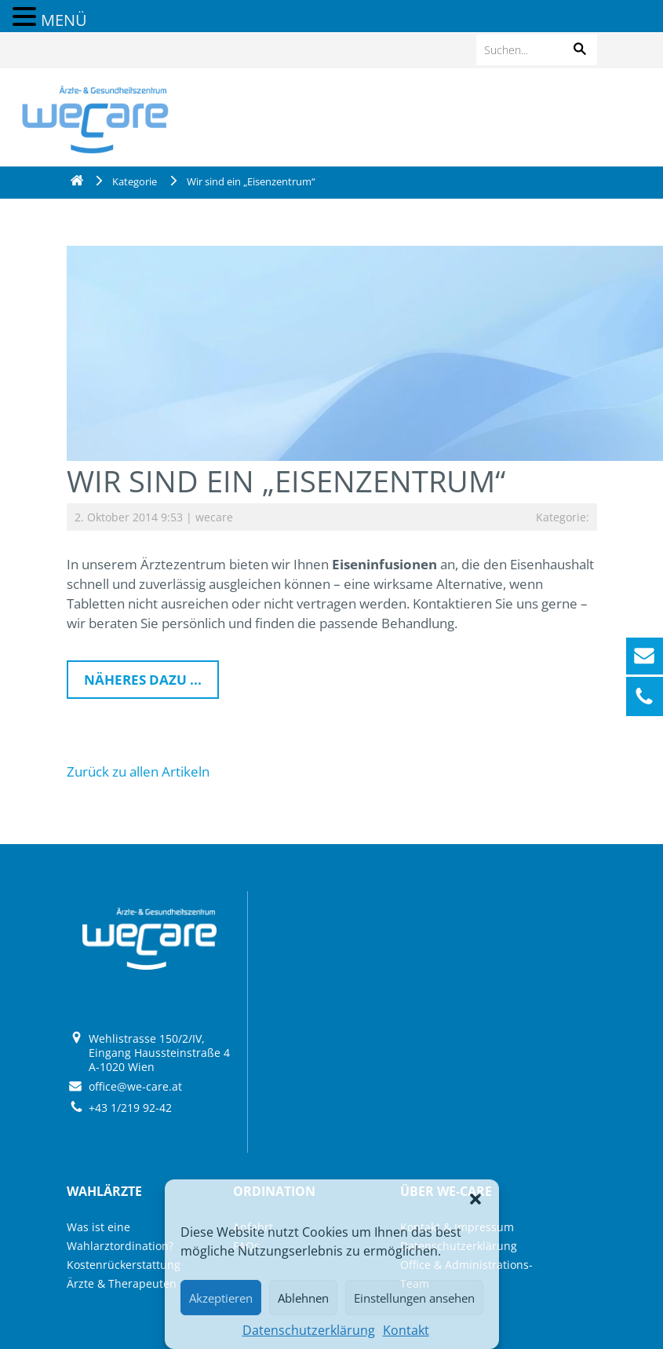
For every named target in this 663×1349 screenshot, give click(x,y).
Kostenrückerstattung (123, 1264)
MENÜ (64, 20)
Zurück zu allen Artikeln (138, 771)
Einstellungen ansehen (414, 1298)
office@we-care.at (135, 1086)
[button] (475, 1199)
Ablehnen (303, 1298)
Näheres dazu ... (143, 680)
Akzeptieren (221, 1298)
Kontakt (406, 1330)
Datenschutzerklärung (308, 1330)
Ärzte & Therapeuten (122, 1283)
